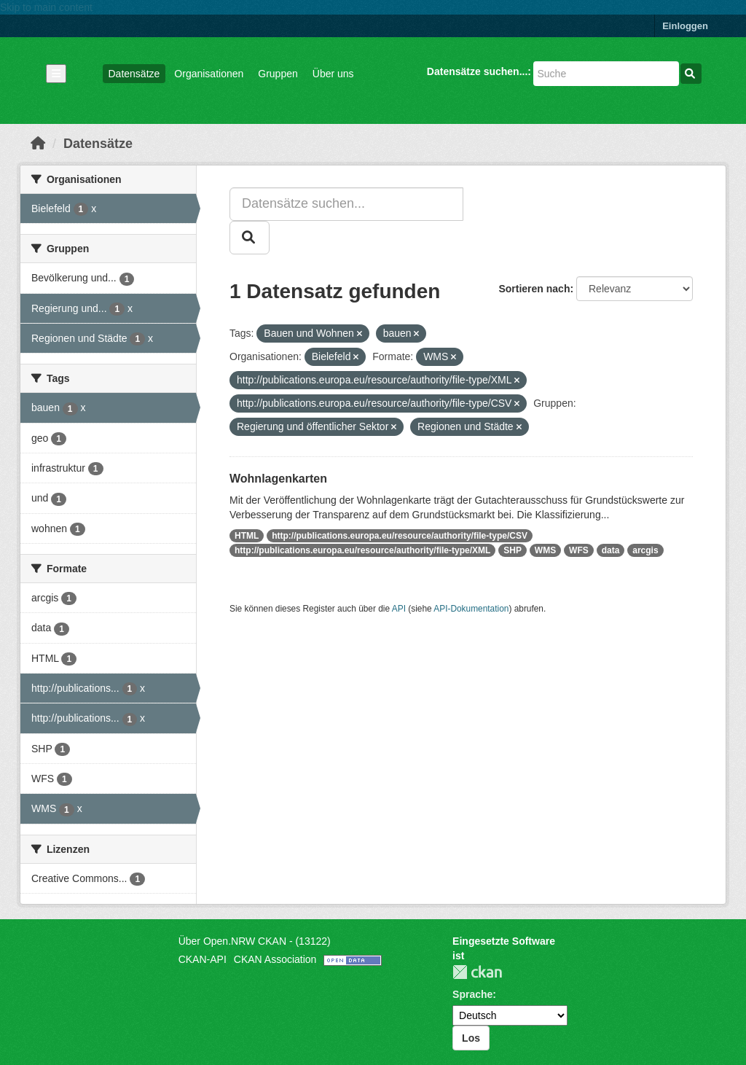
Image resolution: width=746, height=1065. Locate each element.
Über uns (333, 73)
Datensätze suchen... (477, 71)
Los (471, 1038)
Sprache (472, 994)
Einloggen (685, 25)
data (611, 550)
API (399, 609)
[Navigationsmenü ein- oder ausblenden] (56, 73)
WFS (579, 550)
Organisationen (208, 73)
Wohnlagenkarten (278, 478)
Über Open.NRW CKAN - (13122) (254, 941)
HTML (247, 536)
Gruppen (277, 73)
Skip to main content (46, 7)
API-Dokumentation (471, 609)
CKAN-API (202, 959)
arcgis (645, 550)
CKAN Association (275, 959)
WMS (545, 550)
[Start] (38, 143)
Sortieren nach (534, 288)
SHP (512, 550)
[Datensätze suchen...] (606, 73)
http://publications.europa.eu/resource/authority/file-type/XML (362, 550)
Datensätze (134, 73)
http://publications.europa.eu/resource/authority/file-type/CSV (399, 536)
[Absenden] (691, 73)
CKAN (477, 972)
